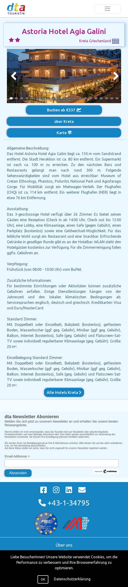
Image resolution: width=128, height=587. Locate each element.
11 (64, 98)
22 (59, 100)
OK (43, 579)
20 (111, 98)
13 (74, 98)
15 (85, 98)
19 (106, 98)
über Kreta (64, 121)
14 (80, 98)
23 (64, 100)
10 (59, 98)
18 (101, 98)
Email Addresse (17, 456)
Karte (64, 132)
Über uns (64, 545)
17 (96, 98)
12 (69, 98)
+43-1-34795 (64, 503)
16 (90, 98)
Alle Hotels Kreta (64, 392)
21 (117, 98)
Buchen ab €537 (64, 110)
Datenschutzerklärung (72, 579)
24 (69, 100)
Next (114, 76)
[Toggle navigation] (107, 8)
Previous (13, 76)
